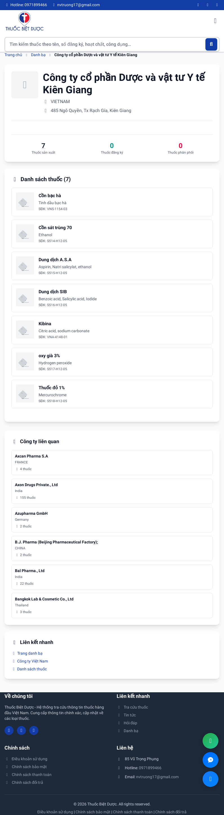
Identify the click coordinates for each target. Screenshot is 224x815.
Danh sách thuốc (29, 669)
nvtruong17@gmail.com (157, 777)
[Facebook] (198, 5)
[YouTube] (207, 5)
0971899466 (150, 768)
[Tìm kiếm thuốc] (112, 44)
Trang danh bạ (27, 653)
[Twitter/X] (217, 5)
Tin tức (126, 715)
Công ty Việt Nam (29, 661)
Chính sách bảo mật (26, 766)
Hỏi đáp (127, 723)
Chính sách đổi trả (24, 782)
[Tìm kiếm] (211, 44)
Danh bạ (38, 55)
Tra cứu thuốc (132, 707)
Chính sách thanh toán (28, 774)
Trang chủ (13, 55)
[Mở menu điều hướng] (215, 21)
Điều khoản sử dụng (26, 759)
